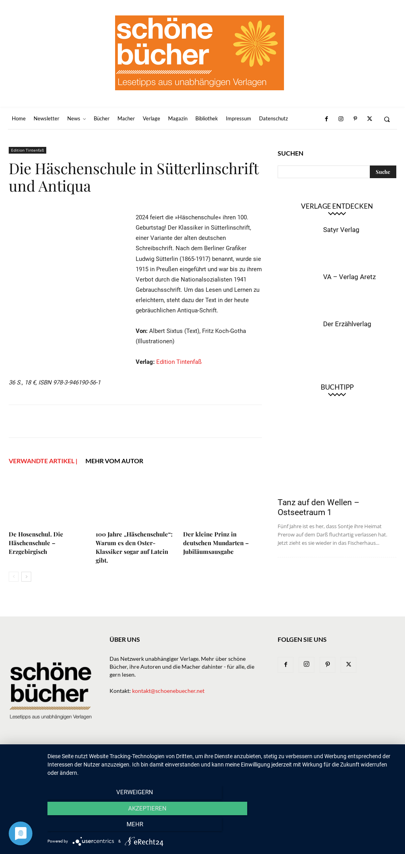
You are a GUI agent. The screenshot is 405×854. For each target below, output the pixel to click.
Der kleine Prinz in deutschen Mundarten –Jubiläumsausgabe (216, 542)
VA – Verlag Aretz (349, 277)
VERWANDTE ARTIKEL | (43, 460)
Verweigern (99, 826)
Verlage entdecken (337, 206)
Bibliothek (290, 757)
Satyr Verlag (341, 230)
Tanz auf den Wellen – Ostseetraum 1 (319, 507)
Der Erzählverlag (347, 324)
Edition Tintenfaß (27, 150)
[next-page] (26, 577)
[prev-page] (14, 577)
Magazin (256, 757)
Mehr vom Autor (114, 460)
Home (86, 757)
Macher (227, 757)
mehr (344, 826)
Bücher (170, 757)
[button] (387, 119)
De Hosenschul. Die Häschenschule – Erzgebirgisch (36, 542)
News (146, 757)
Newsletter (117, 757)
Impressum (325, 757)
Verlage (199, 757)
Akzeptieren (222, 826)
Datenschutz (363, 757)
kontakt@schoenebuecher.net (168, 690)
